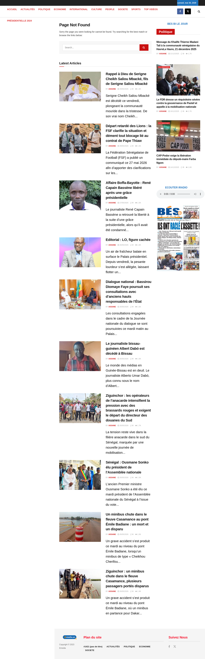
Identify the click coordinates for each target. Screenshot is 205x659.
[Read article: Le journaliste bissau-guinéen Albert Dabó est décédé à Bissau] (80, 356)
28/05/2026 (123, 146)
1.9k (138, 591)
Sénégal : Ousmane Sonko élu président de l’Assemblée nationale (127, 467)
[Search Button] (199, 11)
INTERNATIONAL (79, 9)
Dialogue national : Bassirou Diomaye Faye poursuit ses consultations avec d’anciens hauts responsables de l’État (128, 291)
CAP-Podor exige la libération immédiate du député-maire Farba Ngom (176, 159)
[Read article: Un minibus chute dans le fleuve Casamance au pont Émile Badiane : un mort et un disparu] (80, 527)
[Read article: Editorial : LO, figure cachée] (80, 252)
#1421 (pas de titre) (93, 646)
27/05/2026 (123, 203)
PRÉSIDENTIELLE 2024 (19, 20)
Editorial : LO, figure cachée (128, 240)
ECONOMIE (60, 9)
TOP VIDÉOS (151, 9)
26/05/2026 (123, 245)
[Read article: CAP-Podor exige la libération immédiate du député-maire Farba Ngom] (178, 136)
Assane (112, 89)
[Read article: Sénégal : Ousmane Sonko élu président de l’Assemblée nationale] (80, 475)
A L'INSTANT (165, 67)
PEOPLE (110, 9)
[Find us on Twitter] (188, 11)
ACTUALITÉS (27, 9)
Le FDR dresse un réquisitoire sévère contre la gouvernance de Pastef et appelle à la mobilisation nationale (178, 103)
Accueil (12, 9)
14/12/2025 (173, 167)
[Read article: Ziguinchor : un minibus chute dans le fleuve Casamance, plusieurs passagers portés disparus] (80, 584)
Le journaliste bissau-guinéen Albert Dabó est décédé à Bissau (125, 349)
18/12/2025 (173, 111)
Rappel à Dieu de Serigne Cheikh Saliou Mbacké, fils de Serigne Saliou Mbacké (127, 79)
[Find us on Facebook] (180, 11)
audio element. (24, 29)
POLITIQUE (44, 9)
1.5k (138, 146)
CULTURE (96, 9)
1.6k (138, 89)
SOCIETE (123, 9)
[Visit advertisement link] (27, 81)
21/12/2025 (173, 54)
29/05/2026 (123, 89)
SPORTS (136, 9)
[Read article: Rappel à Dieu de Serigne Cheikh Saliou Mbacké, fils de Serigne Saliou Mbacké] (80, 86)
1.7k (138, 425)
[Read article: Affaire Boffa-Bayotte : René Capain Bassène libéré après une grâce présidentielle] (80, 195)
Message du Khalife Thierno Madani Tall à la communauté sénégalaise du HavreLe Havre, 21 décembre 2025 (178, 46)
